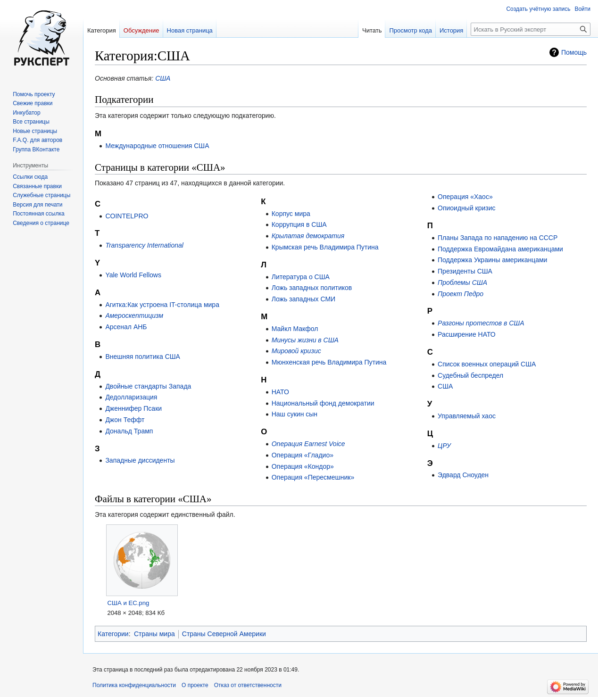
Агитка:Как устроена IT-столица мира (162, 304)
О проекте (195, 685)
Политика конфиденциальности (134, 685)
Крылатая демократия (308, 236)
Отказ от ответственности (248, 685)
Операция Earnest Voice (308, 444)
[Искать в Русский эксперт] (530, 29)
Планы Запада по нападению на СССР (497, 237)
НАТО (280, 392)
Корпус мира (291, 213)
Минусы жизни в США (305, 340)
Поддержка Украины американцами (492, 260)
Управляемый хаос (467, 416)
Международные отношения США (157, 145)
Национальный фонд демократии (323, 403)
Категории (113, 634)
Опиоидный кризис (467, 208)
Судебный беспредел (470, 375)
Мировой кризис (296, 351)
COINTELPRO (126, 216)
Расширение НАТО (467, 334)
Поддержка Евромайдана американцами (500, 249)
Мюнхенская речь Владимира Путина (329, 362)
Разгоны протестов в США (481, 323)
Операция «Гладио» (302, 455)
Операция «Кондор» (303, 466)
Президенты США (465, 271)
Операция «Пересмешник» (313, 477)
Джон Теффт (124, 419)
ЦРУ (444, 445)
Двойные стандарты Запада (148, 386)
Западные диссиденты (139, 460)
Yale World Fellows (133, 275)
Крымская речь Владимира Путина (325, 247)
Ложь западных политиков (312, 287)
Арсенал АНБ (126, 327)
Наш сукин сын (294, 414)
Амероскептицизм (134, 315)
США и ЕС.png (128, 602)
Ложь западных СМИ (303, 299)
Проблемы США (462, 282)
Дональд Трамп (129, 431)
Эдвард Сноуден (463, 475)
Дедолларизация (131, 397)
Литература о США (301, 277)
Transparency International (144, 245)
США (162, 78)
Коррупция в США (299, 224)
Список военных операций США (487, 364)
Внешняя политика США (142, 356)
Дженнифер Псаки (133, 408)
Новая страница (190, 30)
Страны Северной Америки (224, 634)
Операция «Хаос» (465, 196)
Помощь (574, 52)
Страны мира (154, 634)
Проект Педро (460, 294)
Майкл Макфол (295, 328)
